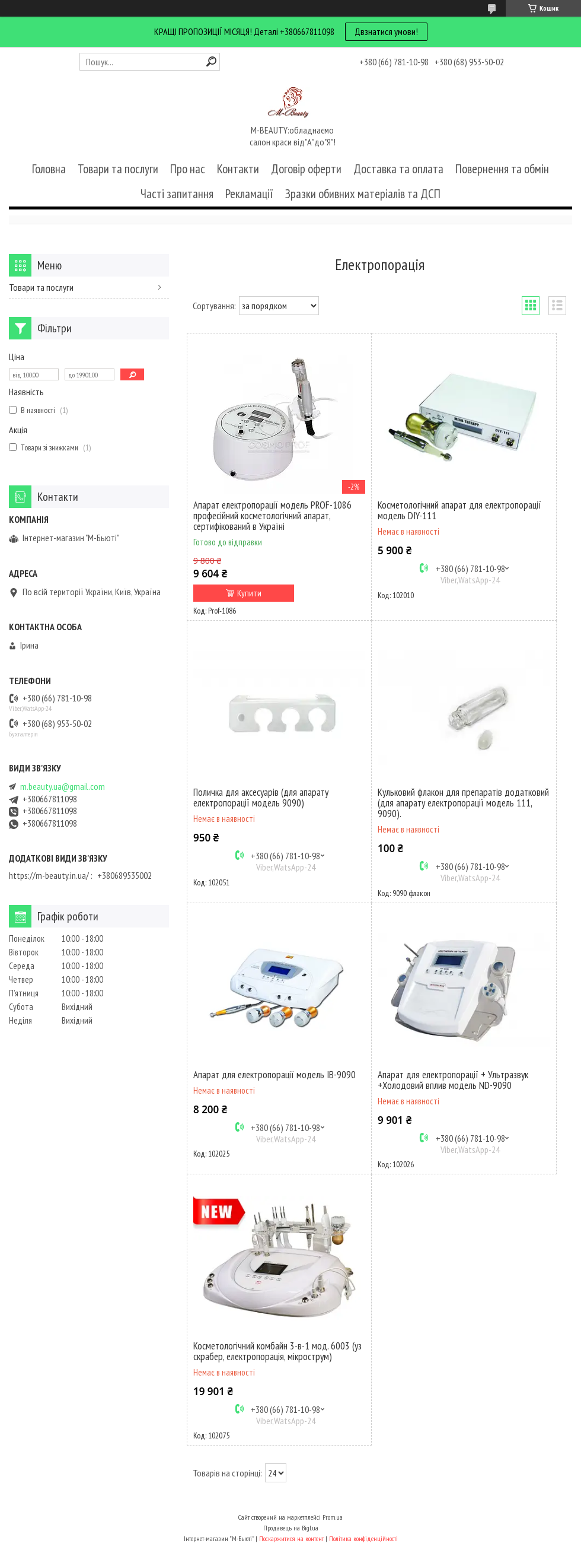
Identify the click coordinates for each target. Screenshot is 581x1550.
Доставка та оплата (398, 169)
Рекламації (249, 194)
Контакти (238, 169)
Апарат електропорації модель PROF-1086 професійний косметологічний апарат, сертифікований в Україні (272, 516)
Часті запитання (177, 194)
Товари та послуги (118, 169)
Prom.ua (333, 1517)
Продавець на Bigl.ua (290, 1527)
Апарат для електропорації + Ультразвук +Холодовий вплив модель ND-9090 (453, 1080)
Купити (249, 593)
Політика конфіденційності (363, 1538)
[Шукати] (211, 61)
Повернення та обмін (502, 169)
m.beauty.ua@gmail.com (62, 786)
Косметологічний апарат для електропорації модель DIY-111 (459, 510)
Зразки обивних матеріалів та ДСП (362, 194)
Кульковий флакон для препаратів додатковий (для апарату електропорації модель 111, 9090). (463, 803)
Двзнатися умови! (386, 31)
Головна (49, 169)
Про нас (187, 169)
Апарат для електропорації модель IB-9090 (274, 1074)
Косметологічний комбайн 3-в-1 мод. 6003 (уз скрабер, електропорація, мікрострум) (277, 1351)
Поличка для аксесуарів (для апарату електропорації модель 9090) (260, 797)
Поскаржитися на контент (291, 1538)
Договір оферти (306, 169)
